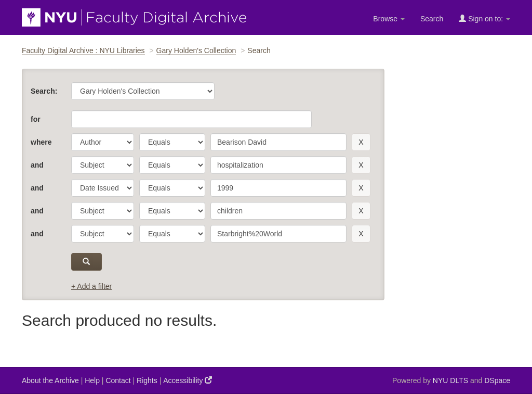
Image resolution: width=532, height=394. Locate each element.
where (41, 142)
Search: (44, 91)
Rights (147, 380)
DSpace (497, 380)
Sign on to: (484, 18)
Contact (117, 380)
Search (431, 19)
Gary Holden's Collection (196, 50)
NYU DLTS (450, 380)
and (37, 165)
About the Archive (50, 380)
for (36, 119)
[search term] (278, 142)
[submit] (86, 262)
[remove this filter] (361, 142)
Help (92, 380)
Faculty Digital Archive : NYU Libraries (83, 50)
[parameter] (102, 142)
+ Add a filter (91, 286)
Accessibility (187, 380)
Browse (389, 19)
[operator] (172, 142)
